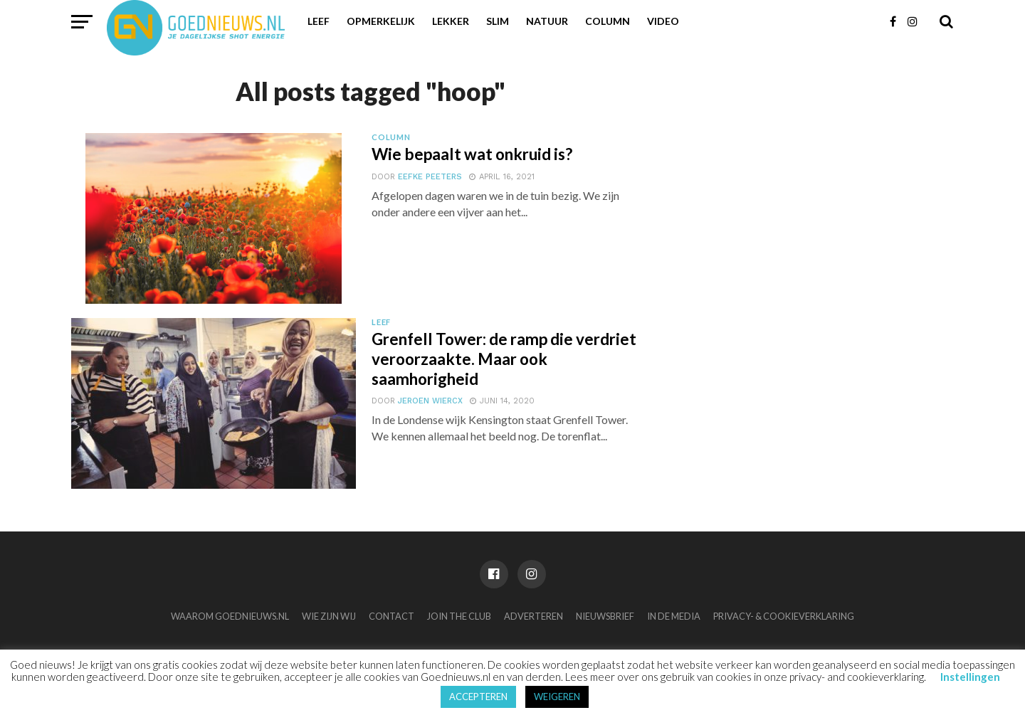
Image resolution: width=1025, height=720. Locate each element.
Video (663, 21)
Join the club (459, 616)
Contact (391, 616)
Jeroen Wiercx (430, 401)
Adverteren (533, 616)
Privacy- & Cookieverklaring (783, 616)
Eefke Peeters (430, 176)
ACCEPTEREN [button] (478, 696)
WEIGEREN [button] (557, 696)
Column (607, 21)
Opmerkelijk (381, 21)
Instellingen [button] (970, 676)
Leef (319, 21)
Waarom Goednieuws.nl (230, 616)
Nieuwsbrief (605, 616)
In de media (673, 616)
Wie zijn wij (329, 616)
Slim (497, 21)
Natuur (547, 21)
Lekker (450, 21)
